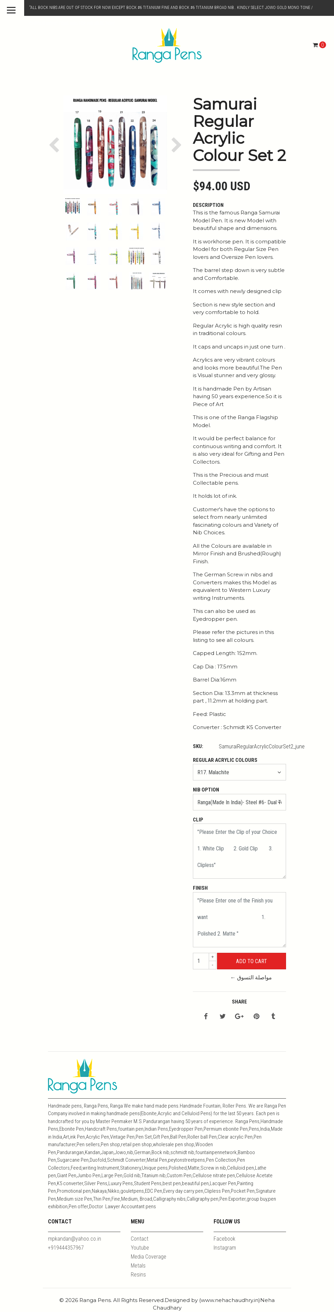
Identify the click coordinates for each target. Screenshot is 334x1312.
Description (208, 205)
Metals (138, 1265)
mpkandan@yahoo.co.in (74, 1238)
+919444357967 (66, 1247)
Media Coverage (148, 1256)
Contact (139, 1238)
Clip (198, 820)
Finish (200, 888)
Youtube (140, 1247)
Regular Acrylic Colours (225, 760)
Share (239, 1002)
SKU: (198, 746)
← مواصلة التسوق (251, 977)
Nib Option (206, 790)
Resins (138, 1274)
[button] (55, 144)
